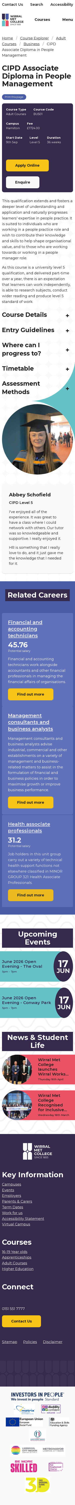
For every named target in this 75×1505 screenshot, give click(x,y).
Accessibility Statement (23, 1219)
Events (8, 1190)
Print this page (14, 96)
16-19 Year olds (14, 1252)
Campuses (11, 1184)
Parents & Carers (17, 1201)
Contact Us (12, 4)
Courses (42, 19)
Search (36, 4)
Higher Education (18, 1269)
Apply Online (27, 165)
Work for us (12, 1213)
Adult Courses (14, 1263)
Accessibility (61, 4)
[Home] (20, 21)
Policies (30, 1342)
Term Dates (12, 1207)
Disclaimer (52, 1342)
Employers (11, 1196)
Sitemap (9, 1342)
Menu (67, 19)
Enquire (22, 182)
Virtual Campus (16, 1224)
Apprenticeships (16, 1257)
